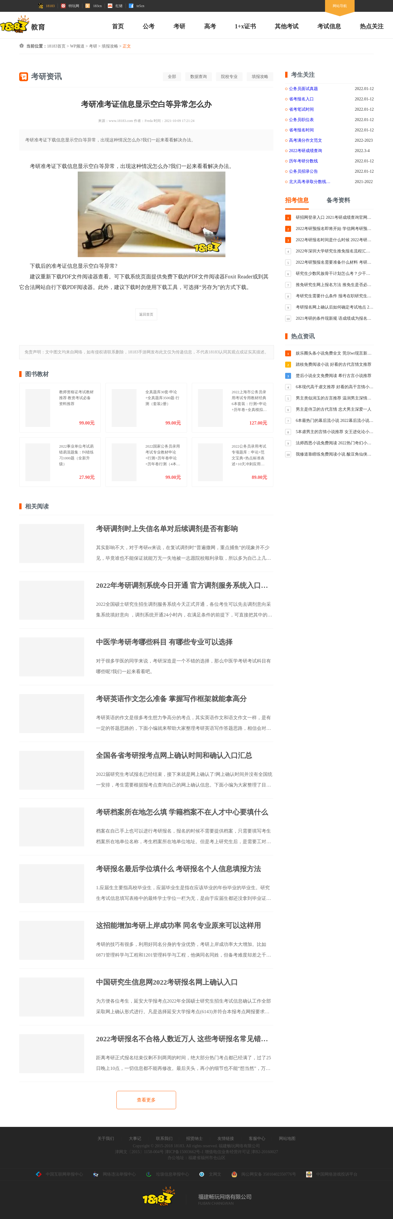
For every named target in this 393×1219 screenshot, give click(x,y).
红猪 (115, 6)
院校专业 (229, 76)
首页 (118, 26)
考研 (179, 26)
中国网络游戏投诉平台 (332, 1174)
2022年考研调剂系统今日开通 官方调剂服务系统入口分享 (184, 585)
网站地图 (287, 1138)
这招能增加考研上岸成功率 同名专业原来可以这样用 (178, 925)
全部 (172, 76)
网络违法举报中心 (114, 1174)
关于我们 (106, 1138)
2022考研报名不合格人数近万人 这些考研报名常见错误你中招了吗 (184, 1039)
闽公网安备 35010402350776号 (263, 1174)
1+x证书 (245, 26)
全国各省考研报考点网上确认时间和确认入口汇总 (174, 755)
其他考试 (286, 26)
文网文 (210, 1174)
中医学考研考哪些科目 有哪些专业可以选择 (164, 642)
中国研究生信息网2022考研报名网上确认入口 (167, 982)
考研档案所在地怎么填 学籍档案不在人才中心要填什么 (182, 812)
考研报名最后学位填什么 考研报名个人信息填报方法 (178, 869)
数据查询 (198, 76)
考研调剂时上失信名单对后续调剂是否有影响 (167, 529)
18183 (46, 6)
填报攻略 (110, 46)
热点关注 (372, 26)
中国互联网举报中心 (59, 1174)
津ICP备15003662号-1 (184, 1152)
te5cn (136, 6)
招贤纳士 (194, 1138)
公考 (149, 26)
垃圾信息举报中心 (167, 1174)
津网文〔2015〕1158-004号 (139, 1152)
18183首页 (56, 46)
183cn (93, 6)
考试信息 (329, 26)
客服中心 (257, 1138)
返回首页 (146, 314)
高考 (210, 26)
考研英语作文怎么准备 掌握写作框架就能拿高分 (171, 699)
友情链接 (225, 1138)
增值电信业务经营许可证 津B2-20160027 (241, 1152)
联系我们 (164, 1138)
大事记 (135, 1138)
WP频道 (77, 46)
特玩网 (70, 6)
